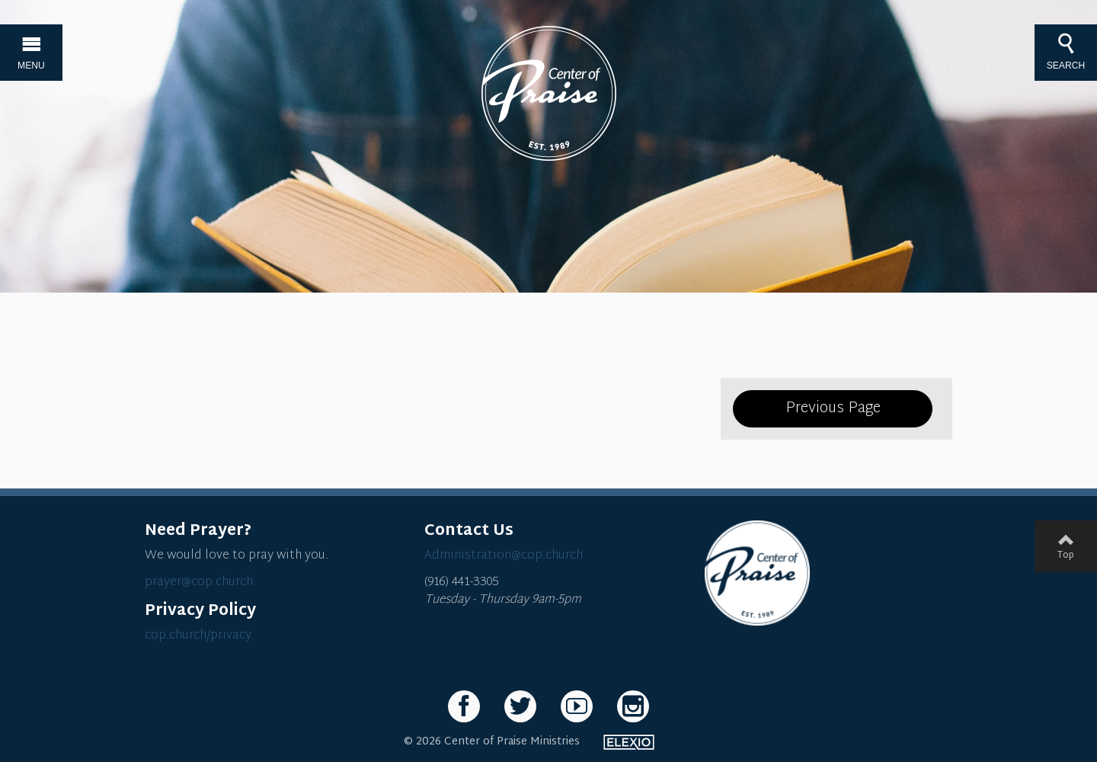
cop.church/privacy (198, 636)
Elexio (628, 742)
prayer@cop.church (199, 583)
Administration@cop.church (503, 556)
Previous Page (833, 408)
